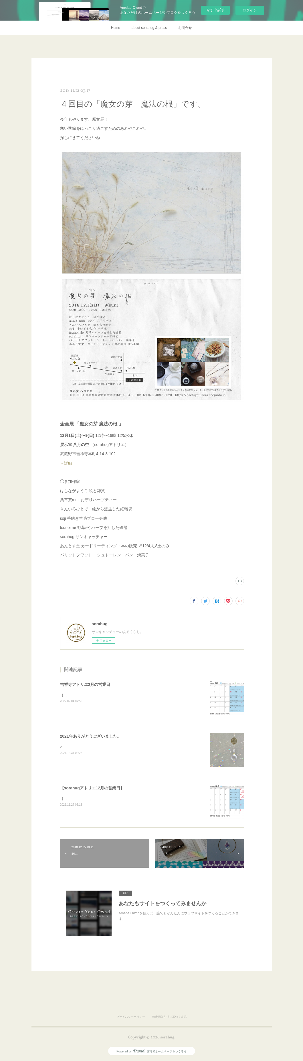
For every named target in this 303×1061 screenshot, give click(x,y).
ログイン (249, 10)
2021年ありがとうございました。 (90, 736)
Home (115, 28)
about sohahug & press (149, 28)
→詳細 (66, 463)
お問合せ (185, 28)
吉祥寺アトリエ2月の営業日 (85, 684)
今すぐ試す (215, 10)
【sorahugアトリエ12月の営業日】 (92, 788)
